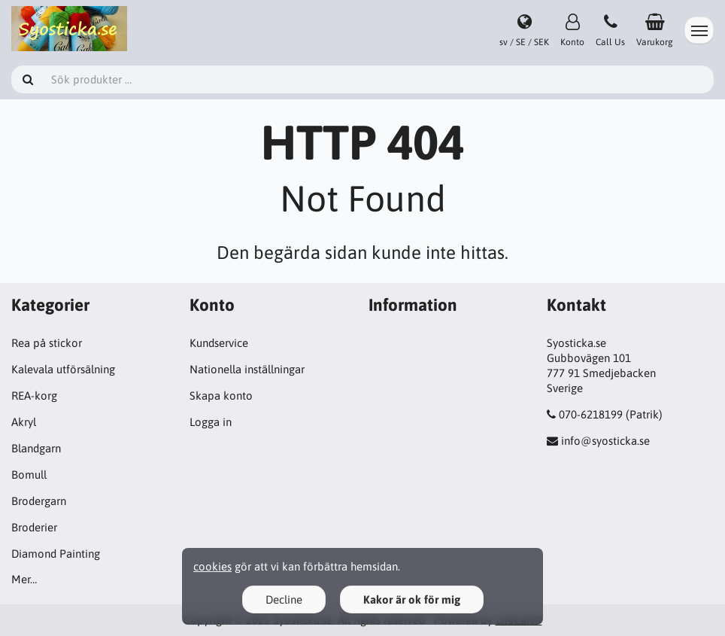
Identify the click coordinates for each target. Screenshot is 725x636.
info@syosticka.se (605, 440)
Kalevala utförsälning (63, 369)
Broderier (34, 527)
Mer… (24, 579)
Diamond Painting (55, 553)
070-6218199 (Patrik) (611, 414)
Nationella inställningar (247, 369)
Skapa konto (221, 395)
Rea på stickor (46, 342)
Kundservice (219, 342)
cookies (212, 566)
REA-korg (34, 395)
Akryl (23, 421)
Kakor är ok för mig (411, 599)
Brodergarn (38, 500)
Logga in (211, 421)
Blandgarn (36, 448)
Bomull (29, 474)
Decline (283, 599)
